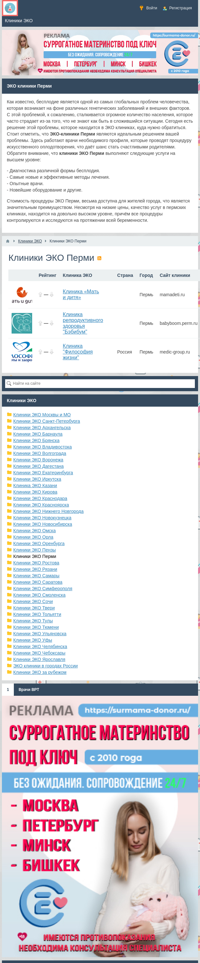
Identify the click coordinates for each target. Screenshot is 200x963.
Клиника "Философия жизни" (78, 351)
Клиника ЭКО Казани (35, 485)
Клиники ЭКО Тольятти (37, 614)
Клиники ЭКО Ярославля (39, 659)
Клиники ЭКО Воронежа (38, 459)
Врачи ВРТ (29, 689)
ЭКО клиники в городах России (45, 665)
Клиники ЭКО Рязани (35, 569)
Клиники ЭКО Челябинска (40, 646)
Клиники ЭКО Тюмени (36, 627)
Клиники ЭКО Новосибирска (42, 524)
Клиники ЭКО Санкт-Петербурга (46, 421)
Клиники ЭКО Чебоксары (39, 653)
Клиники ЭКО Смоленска (39, 595)
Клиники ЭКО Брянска (36, 440)
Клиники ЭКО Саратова (37, 582)
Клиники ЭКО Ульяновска (39, 633)
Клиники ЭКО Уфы (32, 640)
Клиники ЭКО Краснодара (40, 498)
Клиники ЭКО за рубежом (40, 672)
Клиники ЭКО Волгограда (39, 453)
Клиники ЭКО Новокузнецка (42, 517)
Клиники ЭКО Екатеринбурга (43, 472)
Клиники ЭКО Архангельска (42, 427)
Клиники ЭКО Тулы (33, 620)
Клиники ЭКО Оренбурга (39, 543)
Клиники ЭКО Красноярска (41, 504)
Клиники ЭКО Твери (34, 607)
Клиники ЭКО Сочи (33, 601)
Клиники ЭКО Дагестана (38, 466)
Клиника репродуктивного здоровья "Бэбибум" (83, 323)
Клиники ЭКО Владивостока (42, 446)
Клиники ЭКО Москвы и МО (42, 414)
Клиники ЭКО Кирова (35, 492)
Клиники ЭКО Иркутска (37, 479)
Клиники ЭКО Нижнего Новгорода (48, 511)
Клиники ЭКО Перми (34, 556)
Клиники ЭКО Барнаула (37, 434)
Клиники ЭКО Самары (36, 575)
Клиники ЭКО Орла (33, 537)
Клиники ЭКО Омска (34, 530)
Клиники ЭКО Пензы (34, 549)
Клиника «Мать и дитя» (81, 294)
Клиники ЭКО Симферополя (42, 588)
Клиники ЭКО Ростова (36, 562)
